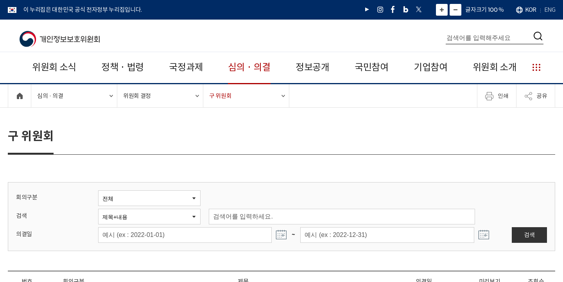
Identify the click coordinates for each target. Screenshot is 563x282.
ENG (549, 9)
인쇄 (497, 96)
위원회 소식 (54, 67)
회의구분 (27, 197)
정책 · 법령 (122, 67)
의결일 (24, 234)
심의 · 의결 (249, 67)
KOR (530, 9)
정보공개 (313, 67)
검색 (21, 215)
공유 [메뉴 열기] (535, 96)
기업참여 (431, 67)
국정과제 (186, 67)
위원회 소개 (495, 67)
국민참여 (372, 67)
